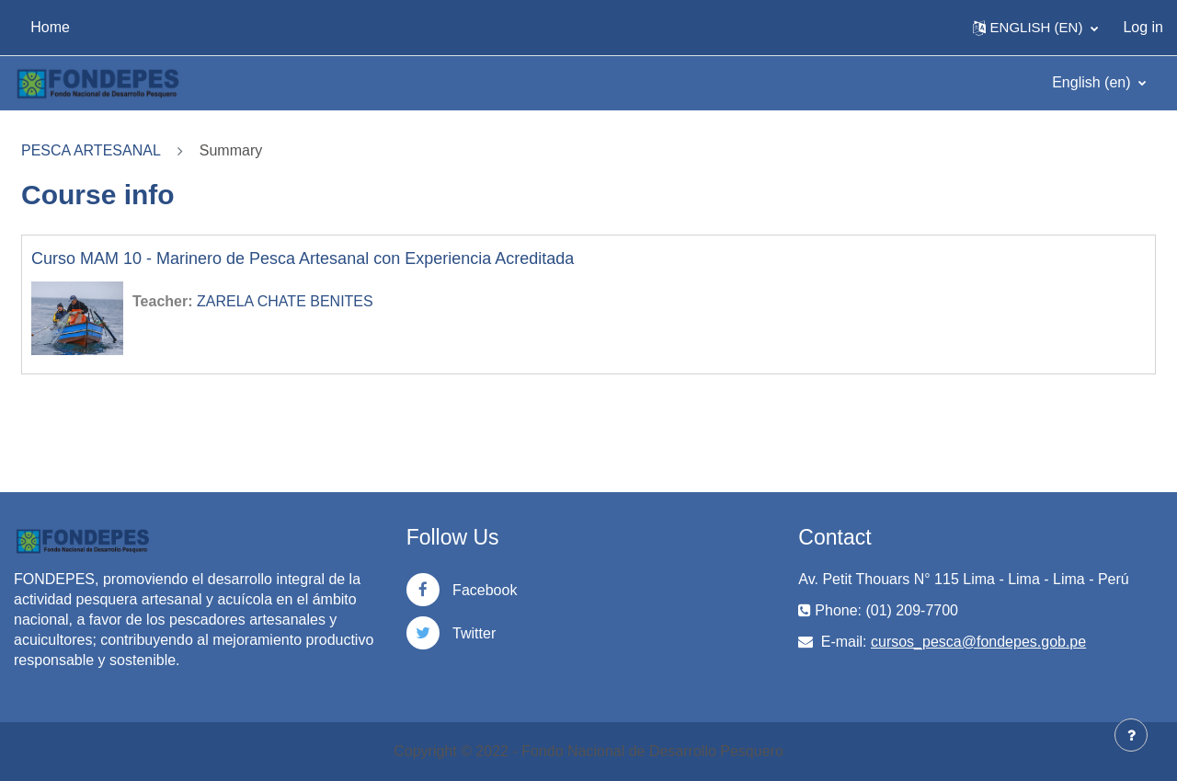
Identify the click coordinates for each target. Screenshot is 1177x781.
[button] (1035, 27)
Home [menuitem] (50, 27)
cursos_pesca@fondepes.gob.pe (978, 641)
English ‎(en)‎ (1093, 82)
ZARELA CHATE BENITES (285, 301)
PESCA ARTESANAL (91, 150)
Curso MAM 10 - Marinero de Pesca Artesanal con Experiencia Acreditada (302, 258)
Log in (1143, 27)
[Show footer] (1131, 735)
